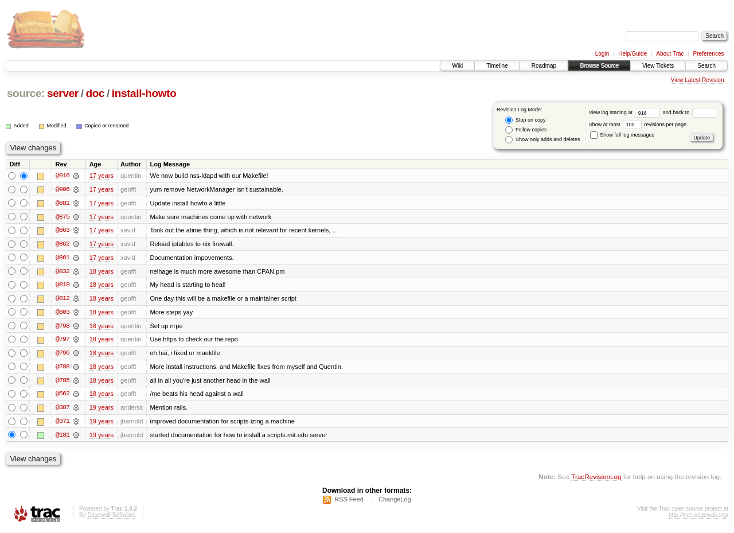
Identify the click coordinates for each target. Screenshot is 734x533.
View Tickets (658, 66)
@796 (62, 354)
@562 (62, 395)
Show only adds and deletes (542, 139)
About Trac (670, 53)
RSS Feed (349, 502)
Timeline (496, 66)
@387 (62, 409)
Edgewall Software (111, 518)
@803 (62, 313)
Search (706, 66)
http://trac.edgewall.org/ (698, 518)
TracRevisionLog (596, 479)
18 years (101, 272)
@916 (62, 175)
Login (602, 53)
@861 (62, 258)
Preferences (708, 53)
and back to (690, 112)
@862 (62, 244)
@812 (62, 299)
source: (26, 93)
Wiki (457, 66)
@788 (62, 368)
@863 (62, 230)
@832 (62, 272)
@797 (62, 340)
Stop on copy (525, 120)
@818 (62, 285)
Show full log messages (622, 135)
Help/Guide (632, 53)
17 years (101, 175)
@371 (62, 423)
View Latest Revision (697, 80)
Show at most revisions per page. (638, 124)
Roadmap (544, 66)
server (63, 93)
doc (94, 93)
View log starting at (626, 112)
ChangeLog (394, 502)
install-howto (144, 93)
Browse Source (599, 66)
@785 (62, 382)
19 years (101, 409)
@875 (62, 216)
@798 (62, 327)
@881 (62, 203)
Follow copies (525, 130)
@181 (62, 437)
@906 (62, 189)
